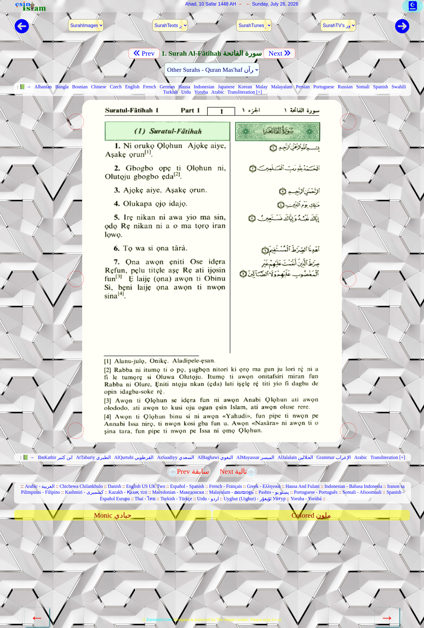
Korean (245, 86)
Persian (303, 86)
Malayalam (281, 86)
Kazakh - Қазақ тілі (127, 492)
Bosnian (79, 86)
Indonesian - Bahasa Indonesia (353, 486)
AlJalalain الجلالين (295, 457)
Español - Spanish (187, 486)
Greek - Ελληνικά (264, 486)
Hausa (184, 86)
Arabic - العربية (39, 486)
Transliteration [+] (244, 92)
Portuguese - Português (315, 492)
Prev (144, 53)
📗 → (25, 86)
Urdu (186, 92)
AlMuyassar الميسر (255, 457)
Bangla (62, 86)
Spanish (380, 86)
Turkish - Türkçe (176, 498)
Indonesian (204, 86)
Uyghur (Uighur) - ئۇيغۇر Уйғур (254, 498)
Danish (114, 486)
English (132, 86)
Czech (116, 86)
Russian (345, 86)
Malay (262, 86)
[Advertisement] (212, 571)
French (149, 86)
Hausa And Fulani (303, 486)
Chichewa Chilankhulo (81, 486)
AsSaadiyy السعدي (175, 457)
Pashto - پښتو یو (274, 492)
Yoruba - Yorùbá (306, 498)
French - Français (225, 486)
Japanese (226, 86)
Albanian (43, 86)
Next (279, 53)
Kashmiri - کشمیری (84, 492)
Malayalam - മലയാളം (231, 492)
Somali (363, 86)
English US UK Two (145, 486)
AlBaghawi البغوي (215, 457)
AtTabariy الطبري (93, 457)
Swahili (399, 86)
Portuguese (323, 86)
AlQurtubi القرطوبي (134, 457)
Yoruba (201, 92)
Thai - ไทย (145, 498)
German (167, 86)
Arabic (217, 92)
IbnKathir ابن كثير (55, 457)
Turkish (170, 92)
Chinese (98, 86)
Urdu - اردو (207, 498)
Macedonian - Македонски (178, 492)
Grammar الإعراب (334, 457)
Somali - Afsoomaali (361, 492)
